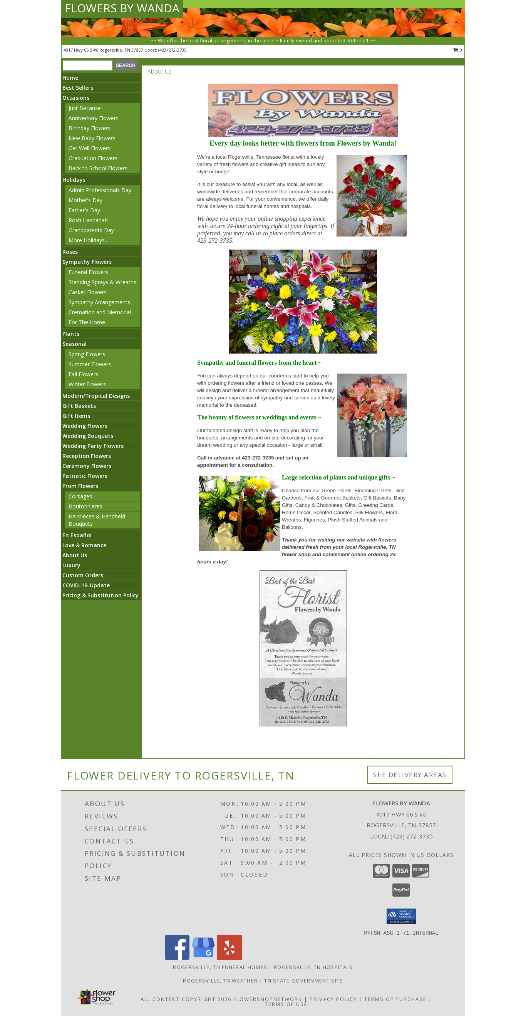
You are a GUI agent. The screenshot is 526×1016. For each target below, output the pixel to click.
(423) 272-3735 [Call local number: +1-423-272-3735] (172, 50)
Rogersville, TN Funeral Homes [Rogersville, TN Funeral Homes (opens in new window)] (220, 967)
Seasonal (74, 343)
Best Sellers (77, 87)
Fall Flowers (83, 374)
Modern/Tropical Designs (96, 395)
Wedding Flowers (84, 425)
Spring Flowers (87, 354)
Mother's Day (85, 200)
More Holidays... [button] (88, 240)
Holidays (73, 179)
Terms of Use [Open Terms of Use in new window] (286, 1004)
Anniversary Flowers (94, 118)
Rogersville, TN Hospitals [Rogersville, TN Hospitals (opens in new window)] (313, 967)
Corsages (80, 496)
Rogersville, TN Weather (220, 980)
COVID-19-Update (86, 585)
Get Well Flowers (90, 148)
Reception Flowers (86, 455)
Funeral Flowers (88, 272)
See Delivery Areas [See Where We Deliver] (410, 774)
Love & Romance (84, 545)
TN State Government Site (303, 980)
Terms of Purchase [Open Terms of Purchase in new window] (395, 999)
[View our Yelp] (229, 957)
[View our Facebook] (177, 957)
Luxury (71, 565)
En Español (77, 535)
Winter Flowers (87, 384)
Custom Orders (82, 575)
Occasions (75, 97)
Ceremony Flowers (86, 465)
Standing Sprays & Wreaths (102, 282)
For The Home (87, 322)
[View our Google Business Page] (203, 957)
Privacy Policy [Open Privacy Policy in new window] (333, 999)
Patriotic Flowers (84, 475)
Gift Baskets (79, 405)
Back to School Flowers (98, 168)
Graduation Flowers (93, 158)
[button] (401, 916)
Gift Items (76, 415)
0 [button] (457, 50)
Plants (70, 333)
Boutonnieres (85, 506)
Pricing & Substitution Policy (100, 595)
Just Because (85, 108)
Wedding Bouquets (87, 435)
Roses (70, 251)
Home (70, 77)
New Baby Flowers (92, 138)
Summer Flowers (90, 364)
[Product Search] (87, 65)
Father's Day (84, 210)
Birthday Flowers (90, 128)
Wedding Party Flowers (93, 445)
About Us (74, 555)
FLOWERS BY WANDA (122, 8)
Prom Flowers (80, 486)
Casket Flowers (88, 292)
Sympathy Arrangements (99, 302)
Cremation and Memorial (100, 312)
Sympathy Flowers (87, 261)
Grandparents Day (91, 230)
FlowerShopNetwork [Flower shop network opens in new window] (267, 999)
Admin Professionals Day (100, 190)
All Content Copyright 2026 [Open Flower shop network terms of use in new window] (186, 999)
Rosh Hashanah (88, 220)
